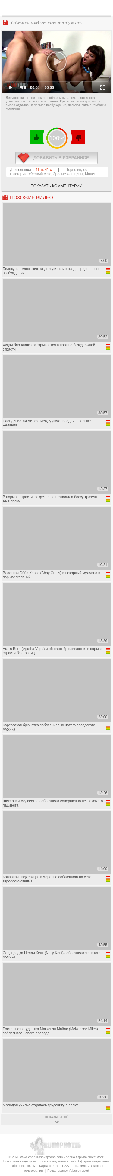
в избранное (56, 158)
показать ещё (56, 1117)
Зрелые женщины (68, 174)
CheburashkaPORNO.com (58, 9)
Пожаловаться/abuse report (68, 1170)
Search (103, 8)
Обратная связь (22, 1166)
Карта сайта (48, 1166)
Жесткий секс (40, 174)
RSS (65, 1166)
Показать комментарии (57, 186)
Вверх (101, 1099)
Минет (90, 174)
